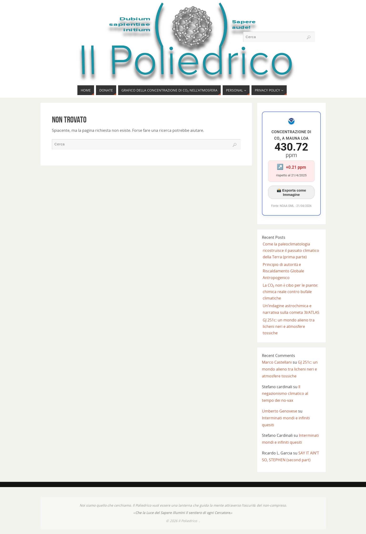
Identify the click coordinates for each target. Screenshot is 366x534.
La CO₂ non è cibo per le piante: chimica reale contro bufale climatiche (290, 292)
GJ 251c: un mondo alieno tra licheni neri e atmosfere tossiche (289, 326)
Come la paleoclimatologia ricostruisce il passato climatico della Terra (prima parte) (291, 250)
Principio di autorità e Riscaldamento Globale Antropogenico (283, 271)
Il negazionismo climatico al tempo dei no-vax (285, 393)
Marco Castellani (277, 362)
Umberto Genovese (279, 411)
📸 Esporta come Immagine (291, 192)
